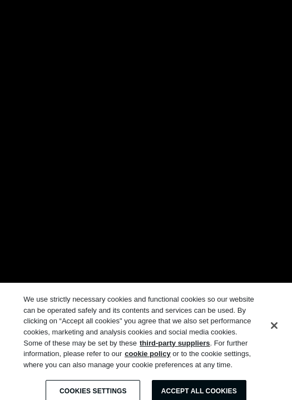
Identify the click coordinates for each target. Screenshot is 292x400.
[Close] (274, 329)
